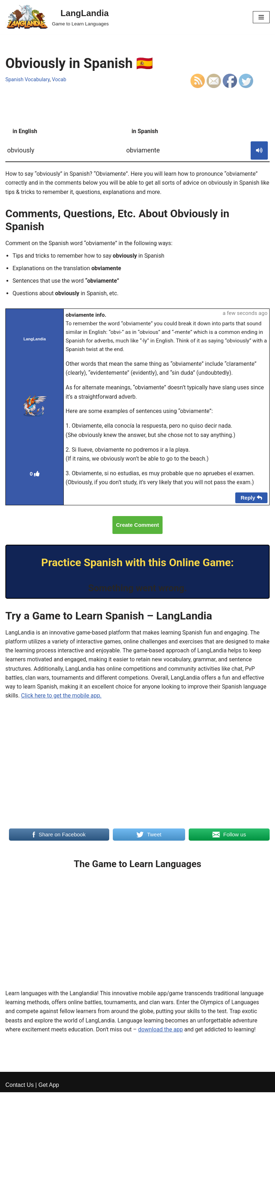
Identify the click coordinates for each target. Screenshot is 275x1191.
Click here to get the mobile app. (87, 700)
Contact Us (19, 1183)
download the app (163, 1035)
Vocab (60, 80)
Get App (48, 1183)
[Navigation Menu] (261, 17)
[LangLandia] (57, 17)
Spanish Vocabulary (27, 80)
